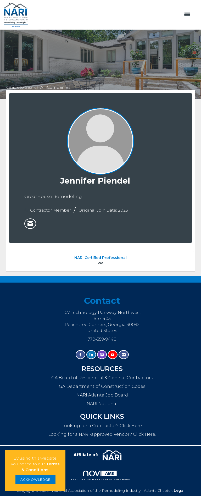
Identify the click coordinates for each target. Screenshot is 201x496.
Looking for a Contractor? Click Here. (102, 425)
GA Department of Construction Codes (102, 386)
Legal (179, 490)
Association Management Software (100, 476)
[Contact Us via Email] (124, 354)
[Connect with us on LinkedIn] (91, 354)
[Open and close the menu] (111, 14)
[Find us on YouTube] (113, 354)
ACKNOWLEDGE (35, 480)
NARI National (102, 403)
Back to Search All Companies (38, 87)
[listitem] (30, 223)
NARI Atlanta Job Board (102, 395)
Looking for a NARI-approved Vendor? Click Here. (102, 434)
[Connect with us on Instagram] (102, 354)
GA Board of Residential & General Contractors (102, 377)
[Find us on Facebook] (80, 354)
